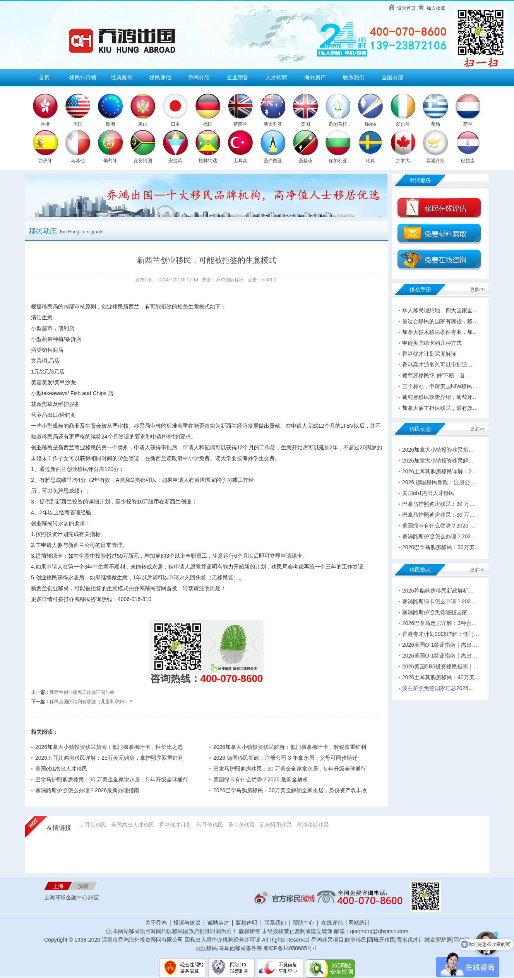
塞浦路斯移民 (312, 825)
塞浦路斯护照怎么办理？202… (439, 536)
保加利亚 (338, 160)
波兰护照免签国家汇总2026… (438, 688)
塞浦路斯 (435, 160)
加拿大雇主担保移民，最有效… (440, 408)
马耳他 (78, 160)
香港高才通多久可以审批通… (437, 364)
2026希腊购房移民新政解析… (438, 590)
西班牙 (45, 160)
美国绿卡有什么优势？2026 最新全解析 (260, 779)
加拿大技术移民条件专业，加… (440, 332)
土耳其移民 (92, 825)
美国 (77, 124)
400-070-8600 (231, 678)
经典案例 (121, 77)
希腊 (435, 124)
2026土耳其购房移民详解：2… (439, 471)
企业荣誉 (237, 77)
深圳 (83, 886)
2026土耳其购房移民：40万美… (441, 677)
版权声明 (246, 923)
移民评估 (160, 77)
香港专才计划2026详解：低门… (440, 634)
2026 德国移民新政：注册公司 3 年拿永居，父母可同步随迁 (285, 758)
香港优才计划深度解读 (429, 354)
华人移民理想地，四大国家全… (440, 310)
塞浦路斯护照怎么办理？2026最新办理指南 (87, 790)
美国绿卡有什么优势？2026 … (438, 525)
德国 (207, 124)
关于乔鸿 (156, 923)
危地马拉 (338, 124)
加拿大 (403, 160)
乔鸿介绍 (199, 77)
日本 (175, 124)
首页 (44, 77)
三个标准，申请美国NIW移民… (440, 386)
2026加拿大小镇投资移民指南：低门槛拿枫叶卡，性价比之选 (109, 747)
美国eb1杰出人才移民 (61, 769)
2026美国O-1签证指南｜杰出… (439, 645)
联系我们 (354, 77)
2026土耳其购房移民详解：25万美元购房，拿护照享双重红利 (109, 758)
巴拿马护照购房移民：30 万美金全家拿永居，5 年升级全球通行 (289, 769)
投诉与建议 (186, 923)
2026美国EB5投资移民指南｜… (440, 666)
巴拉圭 (468, 160)
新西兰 (240, 124)
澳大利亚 (273, 124)
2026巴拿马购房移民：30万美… (441, 547)
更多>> (477, 289)
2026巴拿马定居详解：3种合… (439, 623)
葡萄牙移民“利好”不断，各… (436, 375)
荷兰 (468, 124)
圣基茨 (305, 160)
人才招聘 (276, 77)
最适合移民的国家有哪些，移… (440, 321)
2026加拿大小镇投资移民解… (438, 460)
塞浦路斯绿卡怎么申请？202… (439, 601)
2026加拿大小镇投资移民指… (438, 450)
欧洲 (110, 124)
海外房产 (315, 77)
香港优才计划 (175, 825)
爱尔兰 (403, 124)
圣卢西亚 (273, 160)
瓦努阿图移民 (275, 825)
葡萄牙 (110, 160)
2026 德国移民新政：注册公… (438, 482)
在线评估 (332, 923)
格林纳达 (208, 160)
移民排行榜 (82, 77)
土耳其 (240, 160)
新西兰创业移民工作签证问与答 (82, 692)
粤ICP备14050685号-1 (290, 948)
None (370, 124)
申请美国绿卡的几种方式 (432, 343)
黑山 (142, 124)
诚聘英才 (218, 923)
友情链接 (58, 827)
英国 (305, 124)
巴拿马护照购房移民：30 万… (438, 504)
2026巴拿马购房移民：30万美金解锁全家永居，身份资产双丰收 (290, 790)
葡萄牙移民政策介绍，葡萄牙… (440, 397)
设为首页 (406, 8)
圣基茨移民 (241, 825)
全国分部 (392, 77)
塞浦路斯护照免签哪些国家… (437, 612)
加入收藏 (436, 8)
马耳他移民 (209, 825)
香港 (45, 124)
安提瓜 (175, 160)
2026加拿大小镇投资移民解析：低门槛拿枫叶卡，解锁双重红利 (289, 747)
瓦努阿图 (143, 160)
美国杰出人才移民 (132, 825)
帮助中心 (303, 923)
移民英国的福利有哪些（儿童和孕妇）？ (91, 701)
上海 (58, 886)
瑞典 (370, 160)
